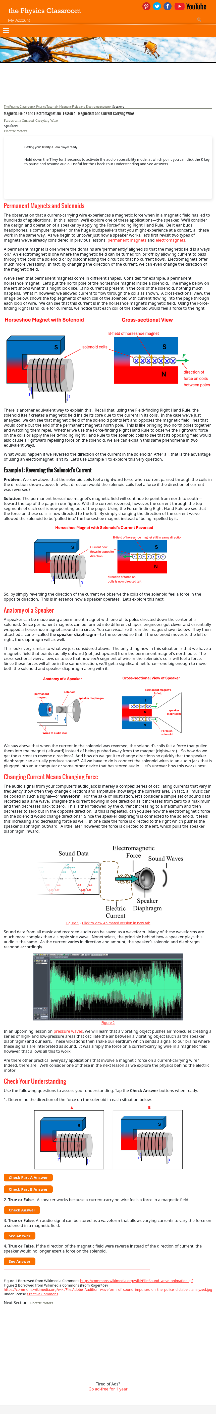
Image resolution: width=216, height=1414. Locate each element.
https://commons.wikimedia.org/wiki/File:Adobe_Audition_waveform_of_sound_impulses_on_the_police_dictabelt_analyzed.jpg (108, 1289)
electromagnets (170, 240)
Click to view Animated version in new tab (116, 923)
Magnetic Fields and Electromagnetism (84, 106)
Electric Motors (15, 131)
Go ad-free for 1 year (108, 1389)
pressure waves (68, 1031)
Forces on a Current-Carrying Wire (31, 120)
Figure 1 (72, 923)
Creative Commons (42, 1294)
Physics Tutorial (46, 106)
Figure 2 (108, 1022)
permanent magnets (126, 240)
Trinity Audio (51, 147)
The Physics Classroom (19, 106)
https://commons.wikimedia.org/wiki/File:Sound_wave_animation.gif (136, 1280)
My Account (19, 20)
